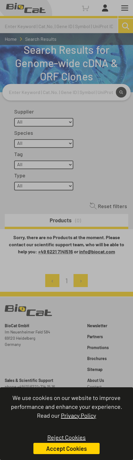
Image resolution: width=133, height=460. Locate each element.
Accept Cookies (66, 448)
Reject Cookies (66, 437)
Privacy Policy (78, 415)
